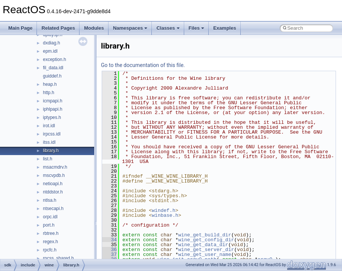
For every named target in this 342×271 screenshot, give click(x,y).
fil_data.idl (53, 67)
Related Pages (58, 28)
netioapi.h (53, 183)
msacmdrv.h (55, 167)
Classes (167, 28)
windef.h (163, 210)
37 (109, 254)
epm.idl (50, 51)
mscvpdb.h (54, 175)
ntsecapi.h (53, 208)
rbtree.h (50, 233)
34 (109, 239)
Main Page (20, 28)
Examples (224, 28)
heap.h (50, 84)
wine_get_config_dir (206, 239)
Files (197, 28)
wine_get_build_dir (204, 234)
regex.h (50, 241)
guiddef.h (52, 76)
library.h (51, 150)
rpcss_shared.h (58, 258)
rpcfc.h (49, 250)
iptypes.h (52, 117)
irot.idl (49, 125)
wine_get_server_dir (206, 249)
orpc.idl (50, 216)
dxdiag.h (51, 43)
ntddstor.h (53, 192)
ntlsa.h (49, 200)
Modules (94, 28)
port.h (49, 225)
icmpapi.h (52, 101)
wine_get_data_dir (203, 244)
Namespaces (130, 28)
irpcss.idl (52, 134)
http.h (48, 92)
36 (109, 249)
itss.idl (49, 142)
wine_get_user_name (204, 254)
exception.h (54, 59)
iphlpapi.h (52, 109)
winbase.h (165, 215)
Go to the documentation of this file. (143, 65)
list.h (47, 158)
